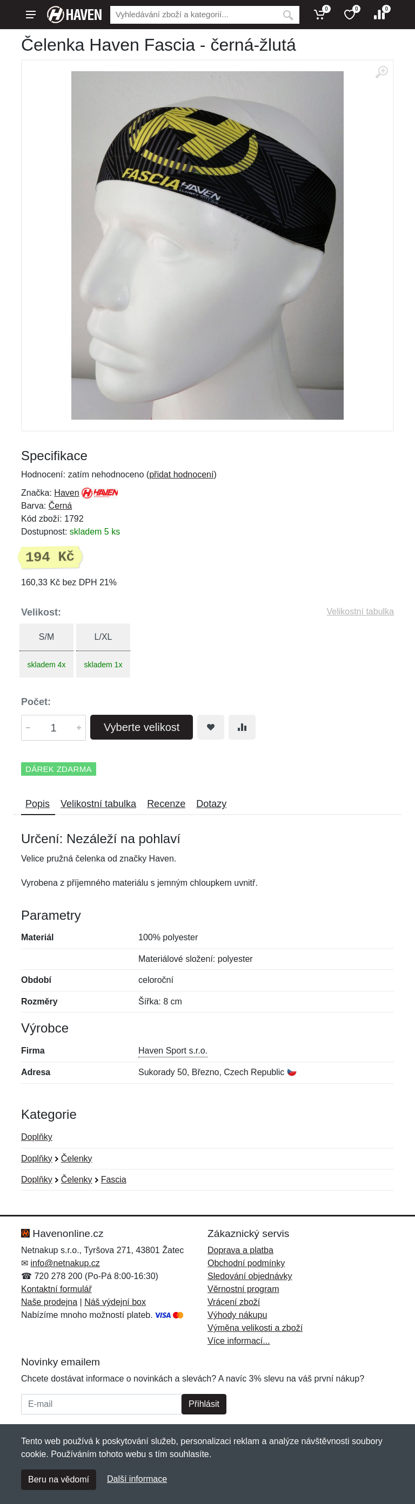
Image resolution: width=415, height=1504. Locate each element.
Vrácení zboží (234, 1302)
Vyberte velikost (141, 727)
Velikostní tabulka (360, 611)
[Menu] (31, 14)
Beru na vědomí (58, 1479)
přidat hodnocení (181, 474)
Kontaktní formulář (56, 1289)
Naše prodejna (49, 1302)
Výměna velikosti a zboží (255, 1327)
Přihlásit (204, 1404)
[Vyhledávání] (193, 15)
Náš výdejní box (115, 1302)
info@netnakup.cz (64, 1263)
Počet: (36, 701)
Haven (66, 492)
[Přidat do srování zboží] (242, 727)
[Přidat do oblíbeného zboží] (210, 727)
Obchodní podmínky (246, 1263)
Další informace (137, 1479)
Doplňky (36, 1136)
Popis (37, 803)
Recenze (166, 803)
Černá (60, 505)
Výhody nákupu (237, 1315)
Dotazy (211, 803)
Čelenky (76, 1158)
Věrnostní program (243, 1289)
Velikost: (41, 612)
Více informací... (239, 1340)
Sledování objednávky (250, 1276)
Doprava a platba (240, 1250)
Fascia (113, 1179)
